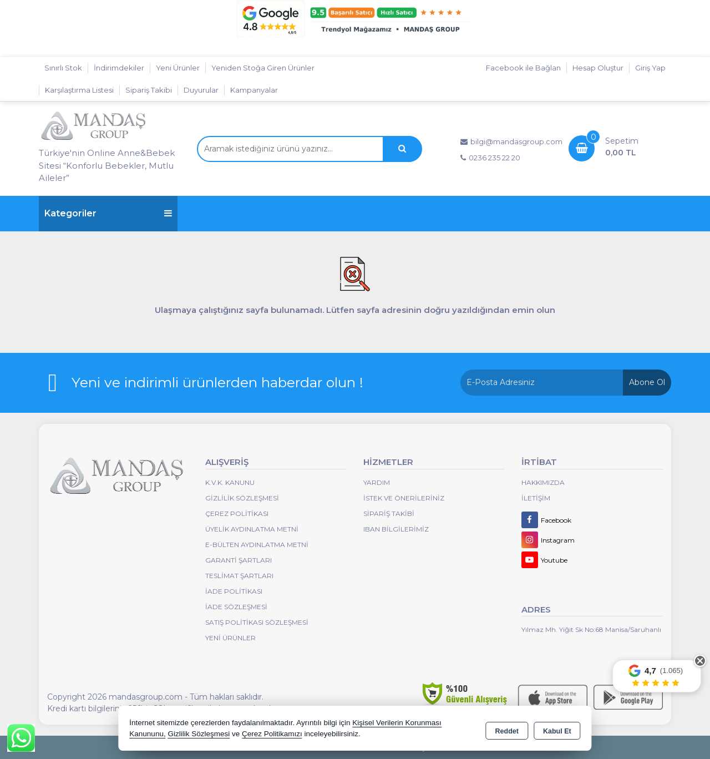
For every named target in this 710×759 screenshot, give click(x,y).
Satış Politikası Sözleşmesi (256, 622)
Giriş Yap (650, 67)
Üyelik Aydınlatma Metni (251, 529)
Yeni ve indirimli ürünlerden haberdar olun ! (217, 382)
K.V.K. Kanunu (230, 482)
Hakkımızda (543, 482)
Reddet (507, 729)
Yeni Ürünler (230, 638)
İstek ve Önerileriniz (403, 498)
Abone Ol (647, 382)
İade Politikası (233, 591)
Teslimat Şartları (239, 575)
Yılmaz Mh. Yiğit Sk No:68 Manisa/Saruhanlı (591, 629)
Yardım (376, 482)
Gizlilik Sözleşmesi (242, 498)
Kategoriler (108, 213)
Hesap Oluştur (597, 67)
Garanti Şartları (238, 560)
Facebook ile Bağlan (523, 67)
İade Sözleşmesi (236, 607)
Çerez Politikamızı (272, 734)
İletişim (535, 498)
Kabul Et (557, 729)
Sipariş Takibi (148, 89)
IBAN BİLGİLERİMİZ (396, 529)
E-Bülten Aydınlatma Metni (256, 544)
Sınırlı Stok (63, 67)
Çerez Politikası (236, 513)
